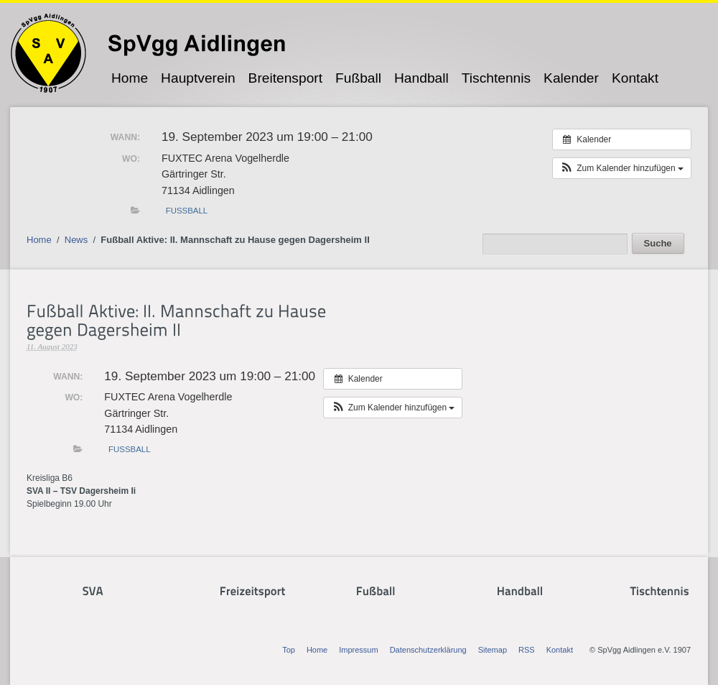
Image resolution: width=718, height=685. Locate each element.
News (76, 239)
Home (129, 78)
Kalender (571, 78)
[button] (622, 168)
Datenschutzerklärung (428, 649)
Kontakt (635, 78)
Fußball (358, 78)
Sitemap (492, 649)
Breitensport (285, 78)
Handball (421, 78)
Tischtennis (496, 78)
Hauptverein (198, 78)
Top (288, 649)
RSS (526, 649)
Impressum (358, 649)
